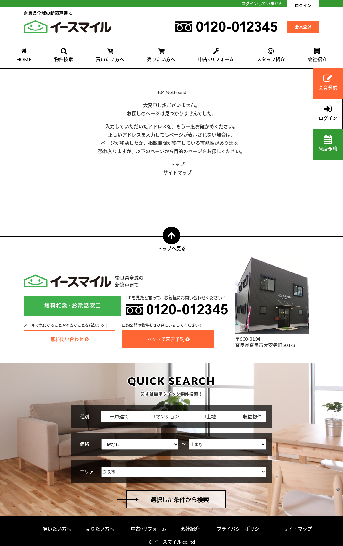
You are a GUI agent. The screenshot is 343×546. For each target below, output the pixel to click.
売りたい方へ (161, 55)
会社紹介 (317, 55)
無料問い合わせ (67, 339)
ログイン (303, 5)
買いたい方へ (110, 55)
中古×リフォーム (216, 55)
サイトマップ (177, 172)
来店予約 (327, 143)
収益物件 (250, 416)
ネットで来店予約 (166, 339)
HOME (23, 55)
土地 (209, 416)
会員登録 (303, 26)
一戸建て (117, 416)
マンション (165, 416)
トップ (177, 164)
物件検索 (63, 55)
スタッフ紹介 (271, 55)
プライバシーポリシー (240, 529)
